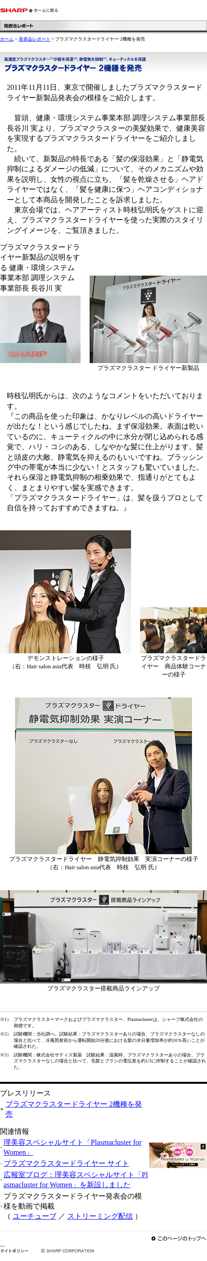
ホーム (7, 38)
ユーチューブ (34, 1216)
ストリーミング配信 (100, 1216)
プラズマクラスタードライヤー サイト (66, 1163)
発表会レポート (34, 38)
